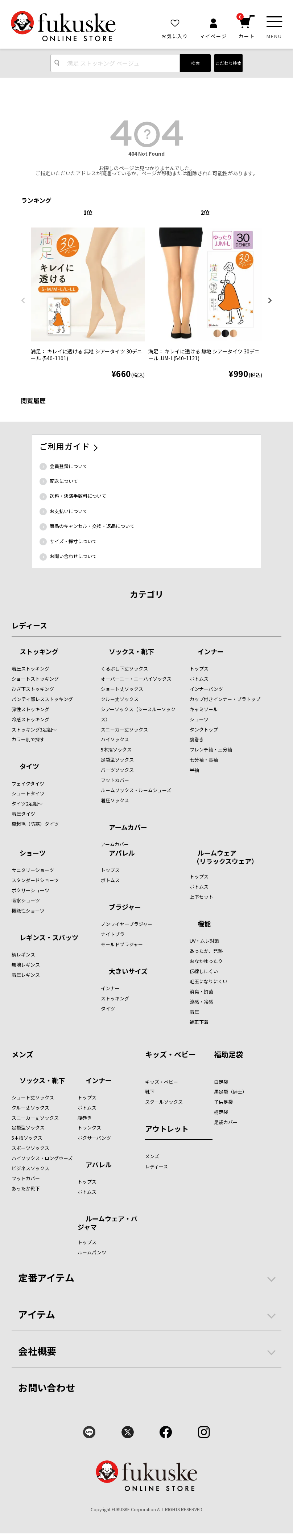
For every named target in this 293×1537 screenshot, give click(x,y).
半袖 (194, 769)
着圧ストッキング (30, 668)
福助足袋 (228, 1054)
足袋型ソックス (117, 759)
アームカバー (128, 828)
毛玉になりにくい (208, 981)
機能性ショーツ (28, 910)
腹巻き (197, 739)
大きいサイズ (128, 972)
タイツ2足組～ (27, 803)
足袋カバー (226, 1122)
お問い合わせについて (73, 556)
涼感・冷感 (201, 1001)
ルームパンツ (92, 1252)
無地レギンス (26, 964)
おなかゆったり (206, 961)
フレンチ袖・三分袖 (211, 749)
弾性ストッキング (30, 709)
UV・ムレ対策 (204, 940)
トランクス (89, 1127)
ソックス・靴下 (131, 652)
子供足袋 (223, 1101)
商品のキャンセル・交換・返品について (92, 525)
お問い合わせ (46, 1387)
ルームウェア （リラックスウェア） (224, 856)
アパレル (122, 853)
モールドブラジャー (122, 944)
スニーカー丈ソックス (124, 729)
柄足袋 (221, 1111)
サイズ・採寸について (73, 541)
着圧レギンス (26, 974)
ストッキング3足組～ (34, 729)
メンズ (22, 1054)
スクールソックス (164, 1101)
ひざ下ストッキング (33, 688)
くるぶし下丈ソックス (124, 668)
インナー (211, 652)
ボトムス (199, 678)
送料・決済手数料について (78, 495)
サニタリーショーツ (33, 869)
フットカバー (115, 779)
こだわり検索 (228, 63)
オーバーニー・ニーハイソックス (136, 678)
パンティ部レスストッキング (42, 699)
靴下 (149, 1091)
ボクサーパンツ (94, 1137)
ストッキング (39, 652)
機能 (204, 924)
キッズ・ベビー (170, 1054)
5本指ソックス (116, 749)
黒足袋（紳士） (230, 1091)
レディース (29, 625)
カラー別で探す (28, 739)
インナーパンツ (206, 688)
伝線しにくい (204, 971)
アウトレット (167, 1128)
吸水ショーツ (26, 900)
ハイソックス (115, 739)
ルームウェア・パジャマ (107, 1222)
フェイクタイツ (28, 783)
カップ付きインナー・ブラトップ (225, 699)
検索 (195, 63)
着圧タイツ (23, 813)
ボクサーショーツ (30, 890)
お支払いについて (68, 511)
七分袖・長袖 (204, 759)
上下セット (201, 896)
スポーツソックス (30, 1147)
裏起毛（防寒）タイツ (35, 823)
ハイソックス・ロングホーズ (42, 1158)
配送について (64, 481)
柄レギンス (23, 954)
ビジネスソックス (30, 1168)
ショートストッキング (35, 678)
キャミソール (204, 709)
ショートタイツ (28, 793)
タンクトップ (204, 729)
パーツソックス (117, 769)
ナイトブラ (112, 934)
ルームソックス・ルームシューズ (136, 790)
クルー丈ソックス (120, 699)
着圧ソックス (115, 800)
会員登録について (68, 466)
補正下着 (199, 1021)
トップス (199, 668)
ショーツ (199, 719)
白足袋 (221, 1081)
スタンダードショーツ (35, 880)
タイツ (29, 767)
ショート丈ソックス (122, 688)
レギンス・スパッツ (49, 938)
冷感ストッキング (30, 719)
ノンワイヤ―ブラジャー (126, 924)
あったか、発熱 (206, 950)
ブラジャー (125, 907)
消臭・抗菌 (201, 991)
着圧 (194, 1011)
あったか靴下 (26, 1188)
